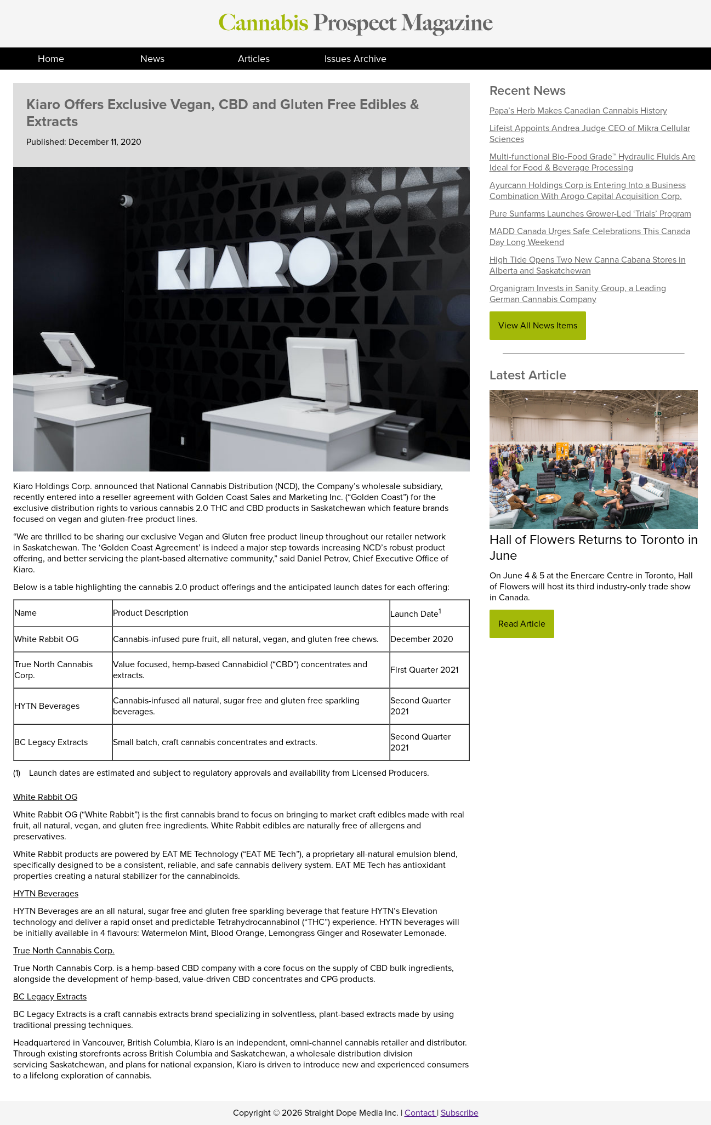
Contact (421, 1112)
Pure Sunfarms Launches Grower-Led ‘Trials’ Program (590, 213)
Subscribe (460, 1112)
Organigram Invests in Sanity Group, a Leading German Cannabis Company (578, 294)
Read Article (521, 623)
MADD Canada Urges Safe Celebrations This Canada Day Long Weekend (590, 237)
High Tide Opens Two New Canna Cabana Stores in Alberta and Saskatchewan (588, 265)
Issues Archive (355, 59)
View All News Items (537, 325)
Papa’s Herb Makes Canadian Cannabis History (578, 110)
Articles (254, 59)
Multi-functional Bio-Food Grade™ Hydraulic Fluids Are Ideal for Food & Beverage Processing (593, 162)
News (152, 59)
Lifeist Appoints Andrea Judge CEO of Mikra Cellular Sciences (590, 134)
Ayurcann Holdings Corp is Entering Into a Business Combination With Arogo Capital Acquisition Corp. (588, 191)
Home (51, 59)
